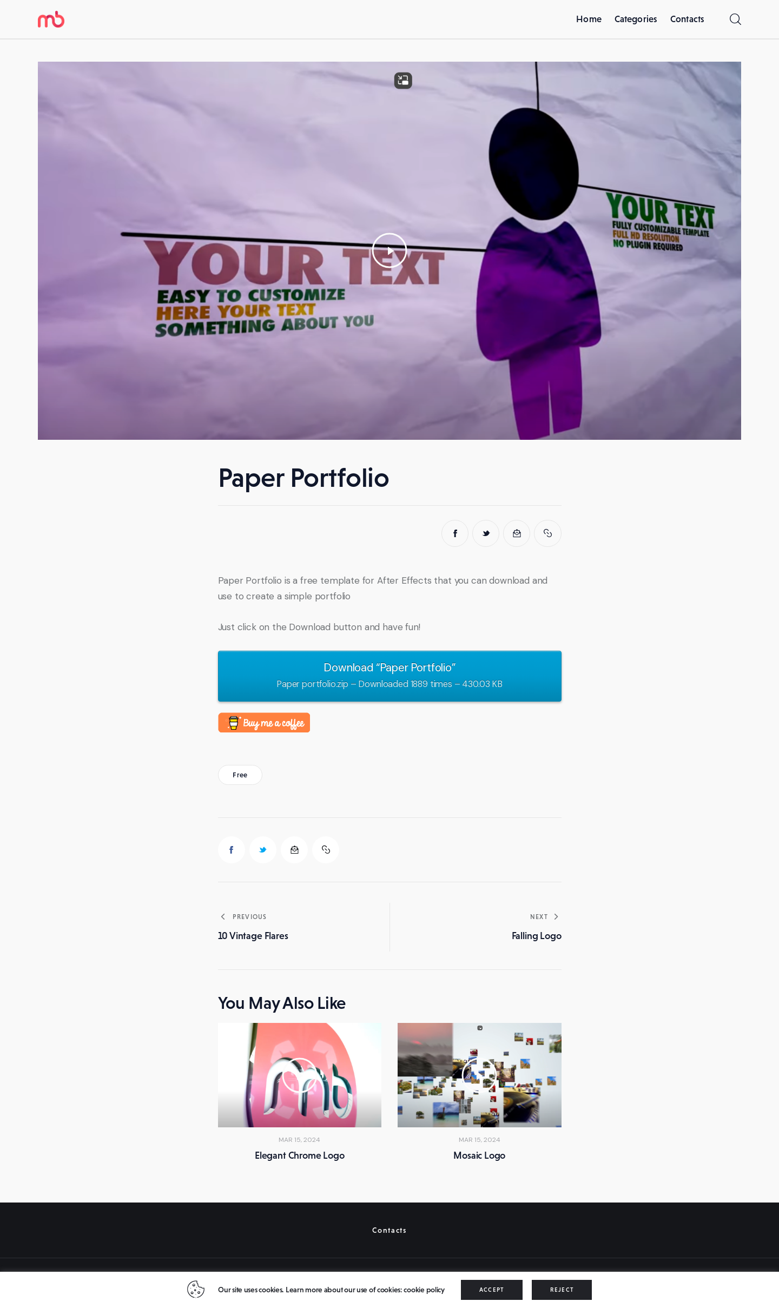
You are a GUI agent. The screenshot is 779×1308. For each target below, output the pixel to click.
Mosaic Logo (479, 1155)
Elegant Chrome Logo (300, 1155)
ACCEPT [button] (491, 1289)
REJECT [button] (561, 1289)
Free (240, 775)
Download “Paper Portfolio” (389, 676)
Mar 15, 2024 (299, 1139)
